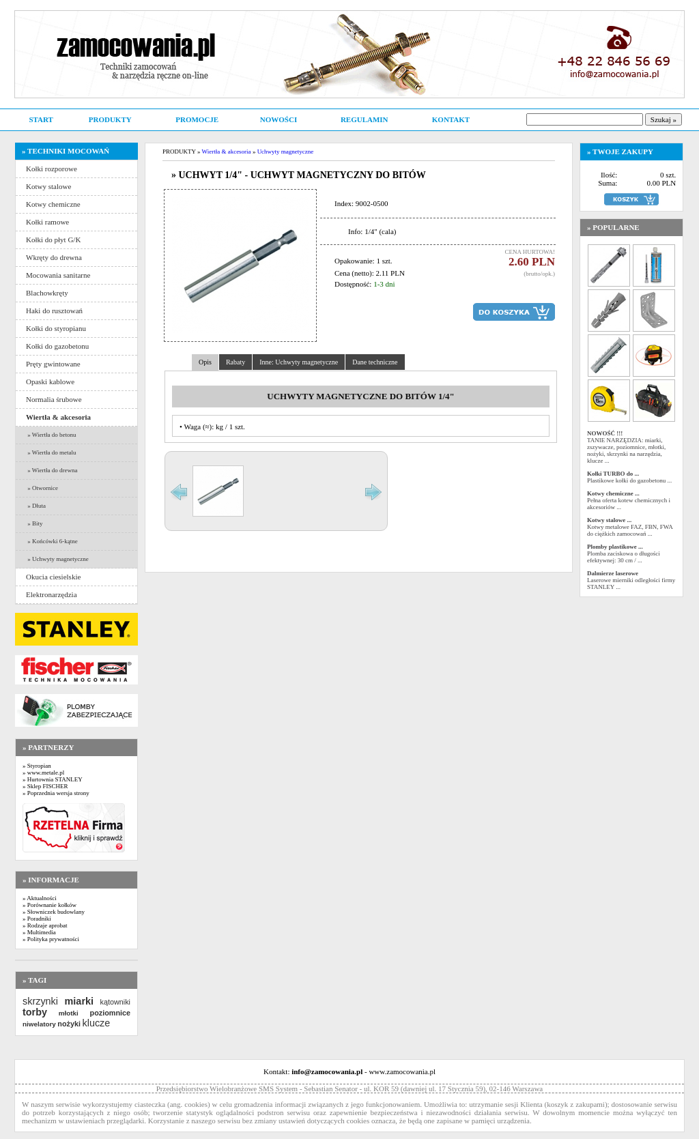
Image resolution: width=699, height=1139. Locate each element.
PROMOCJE (196, 119)
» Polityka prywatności (51, 939)
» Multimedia (39, 932)
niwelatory (39, 1024)
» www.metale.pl (43, 772)
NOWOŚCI (278, 119)
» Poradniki (37, 918)
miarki (79, 1001)
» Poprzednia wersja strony (56, 793)
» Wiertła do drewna (51, 470)
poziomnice (110, 1013)
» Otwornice (42, 488)
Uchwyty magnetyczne (285, 151)
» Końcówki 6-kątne (52, 541)
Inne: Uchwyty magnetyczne (298, 362)
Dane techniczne (374, 362)
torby (35, 1012)
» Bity (34, 523)
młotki (69, 1013)
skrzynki (40, 1001)
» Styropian (37, 765)
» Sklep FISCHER (45, 786)
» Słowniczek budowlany (54, 911)
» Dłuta (36, 505)
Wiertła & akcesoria (226, 151)
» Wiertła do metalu (51, 452)
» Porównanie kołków (49, 905)
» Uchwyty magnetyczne (57, 559)
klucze (96, 1023)
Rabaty (235, 362)
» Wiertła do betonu (51, 434)
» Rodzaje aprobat (45, 925)
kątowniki (115, 1002)
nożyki (69, 1024)
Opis (205, 362)
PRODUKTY (110, 119)
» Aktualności (40, 898)
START (41, 119)
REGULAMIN (364, 119)
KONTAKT (451, 119)
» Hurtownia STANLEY (53, 779)
